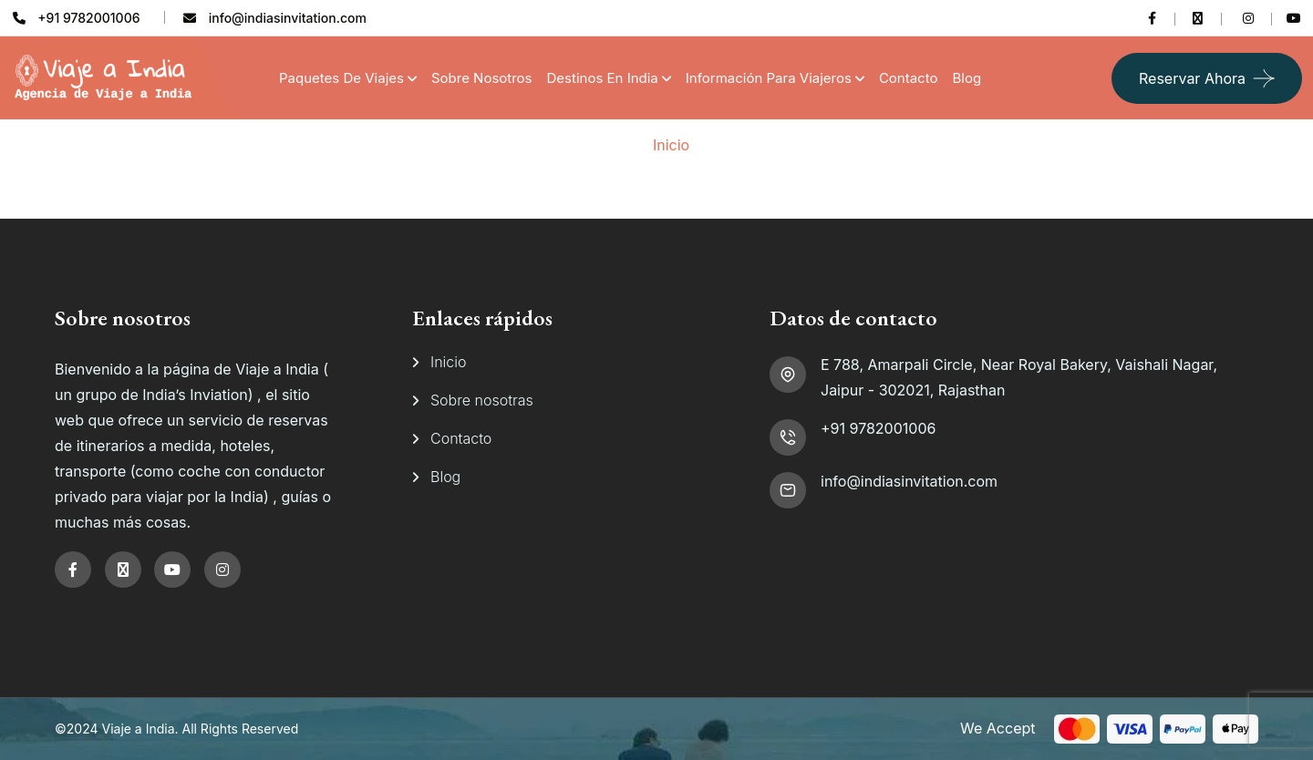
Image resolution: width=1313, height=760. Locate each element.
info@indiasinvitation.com (909, 481)
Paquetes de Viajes (341, 78)
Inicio (671, 145)
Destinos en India (602, 78)
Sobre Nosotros (481, 78)
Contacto (908, 78)
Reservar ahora (1192, 78)
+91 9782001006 (878, 428)
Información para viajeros (769, 78)
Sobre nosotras (481, 400)
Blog (966, 78)
